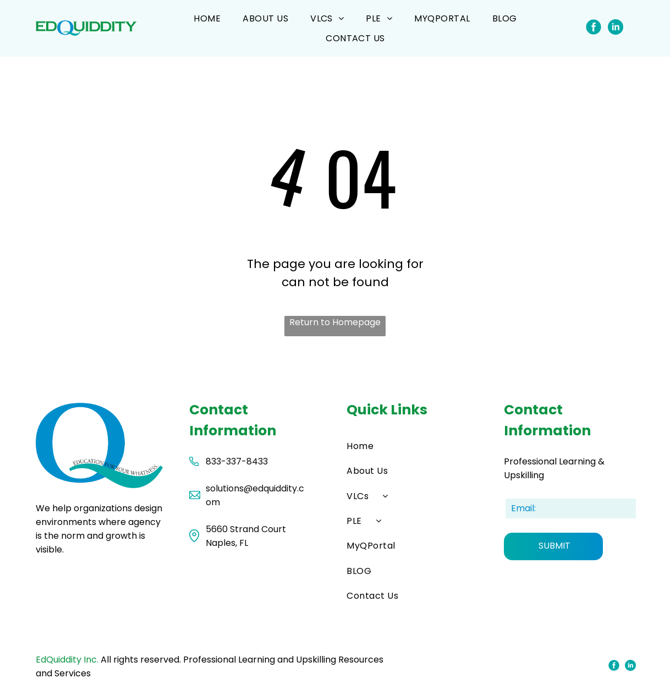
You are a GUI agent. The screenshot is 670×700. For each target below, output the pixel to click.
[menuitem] (207, 18)
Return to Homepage (335, 322)
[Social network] (593, 28)
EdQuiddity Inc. (67, 659)
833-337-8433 (237, 461)
